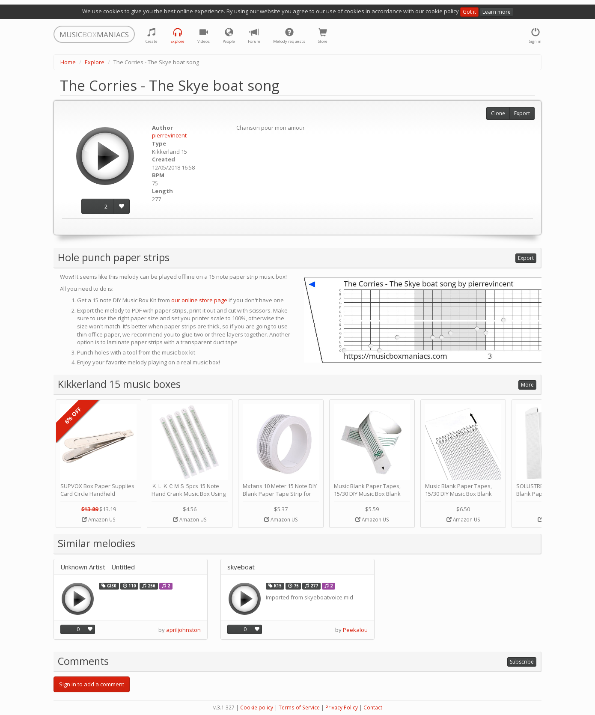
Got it (469, 11)
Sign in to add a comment (91, 684)
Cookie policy (256, 707)
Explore (94, 62)
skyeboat (241, 567)
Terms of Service (299, 707)
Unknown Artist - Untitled (97, 567)
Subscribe (522, 661)
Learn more (496, 11)
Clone (498, 113)
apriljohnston (183, 630)
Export (522, 113)
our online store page (199, 300)
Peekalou (355, 630)
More (527, 384)
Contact (372, 707)
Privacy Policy (341, 707)
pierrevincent (169, 135)
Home (68, 62)
